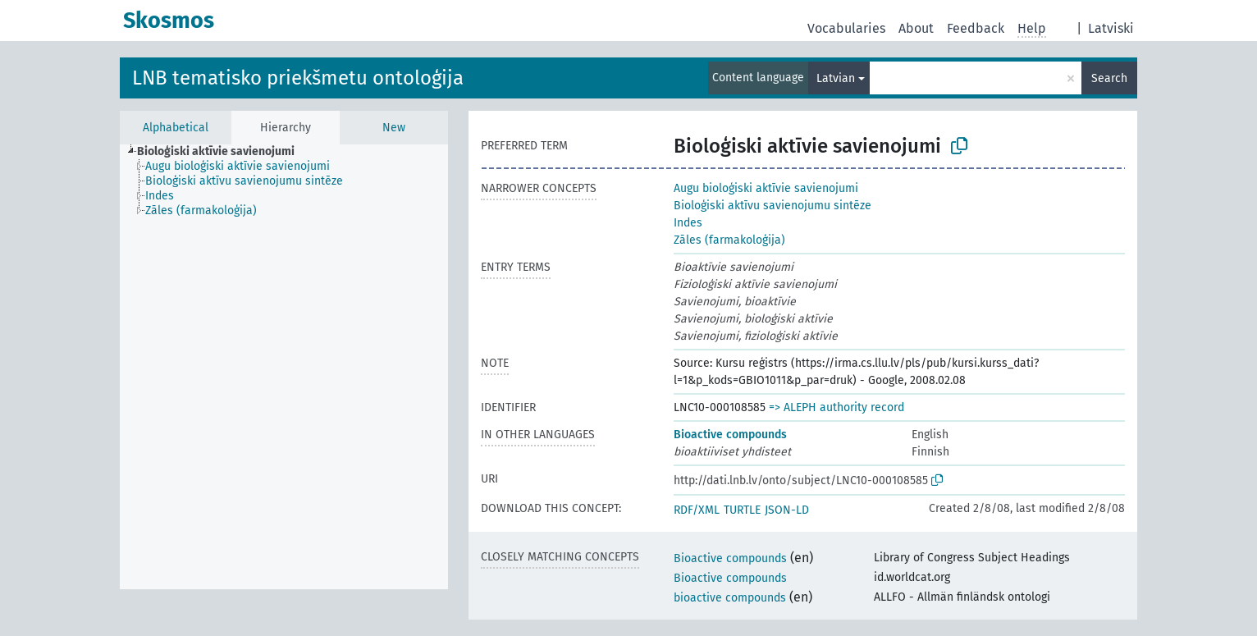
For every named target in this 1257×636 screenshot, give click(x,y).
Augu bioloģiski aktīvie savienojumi (766, 188)
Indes (688, 223)
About (916, 28)
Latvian (835, 78)
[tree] (284, 366)
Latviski (1111, 28)
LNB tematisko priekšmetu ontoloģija (298, 77)
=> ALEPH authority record (836, 407)
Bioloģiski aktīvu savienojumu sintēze (772, 206)
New (393, 128)
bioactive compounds (730, 598)
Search (1109, 78)
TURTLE (742, 510)
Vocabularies (846, 28)
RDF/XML (697, 510)
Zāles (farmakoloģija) (729, 240)
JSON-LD (787, 510)
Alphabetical (175, 128)
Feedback (975, 28)
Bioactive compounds (730, 435)
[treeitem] (222, 151)
